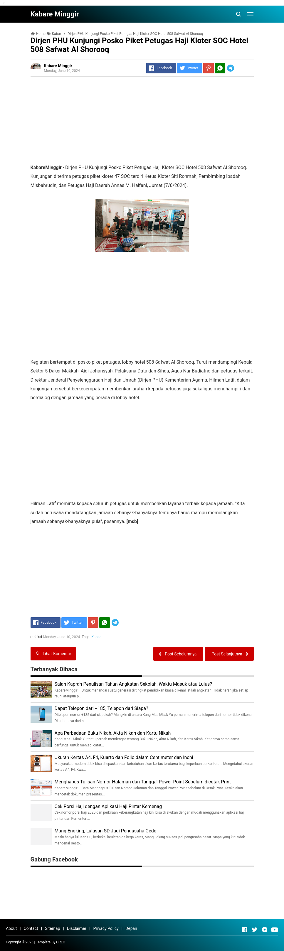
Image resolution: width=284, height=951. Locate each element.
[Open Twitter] (254, 929)
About (11, 928)
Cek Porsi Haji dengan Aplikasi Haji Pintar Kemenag (108, 806)
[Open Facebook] (244, 929)
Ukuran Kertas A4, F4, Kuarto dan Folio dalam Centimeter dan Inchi (124, 757)
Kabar (96, 637)
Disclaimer (76, 928)
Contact (31, 928)
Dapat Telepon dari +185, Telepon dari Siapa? (101, 708)
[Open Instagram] (264, 929)
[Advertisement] (142, 122)
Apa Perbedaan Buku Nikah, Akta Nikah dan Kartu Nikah (113, 733)
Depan (131, 928)
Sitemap (52, 928)
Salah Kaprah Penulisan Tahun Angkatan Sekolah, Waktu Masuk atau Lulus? (133, 684)
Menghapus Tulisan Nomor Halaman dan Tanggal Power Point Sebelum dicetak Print (143, 782)
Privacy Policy (105, 928)
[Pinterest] (208, 68)
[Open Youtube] (274, 929)
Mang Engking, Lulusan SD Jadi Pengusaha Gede (106, 831)
